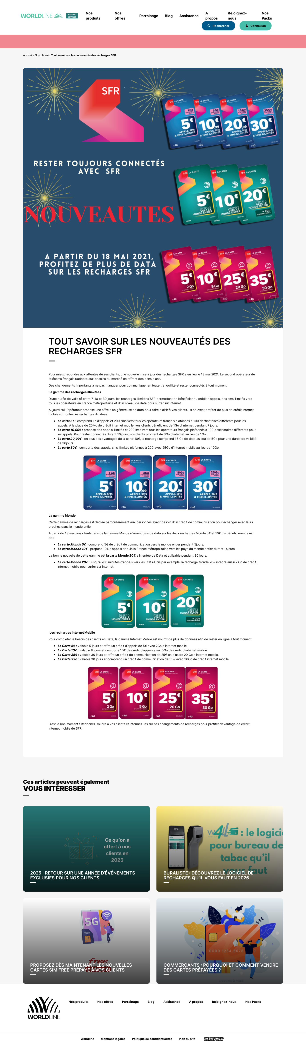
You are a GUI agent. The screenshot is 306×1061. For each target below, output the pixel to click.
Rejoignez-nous (237, 15)
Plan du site (187, 1039)
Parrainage (148, 16)
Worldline (87, 1039)
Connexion (255, 26)
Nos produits (93, 15)
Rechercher (218, 26)
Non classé (42, 55)
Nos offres (120, 15)
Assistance (189, 16)
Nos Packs (267, 15)
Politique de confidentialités (152, 1039)
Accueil (27, 55)
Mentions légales (113, 1039)
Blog (169, 16)
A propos (211, 15)
